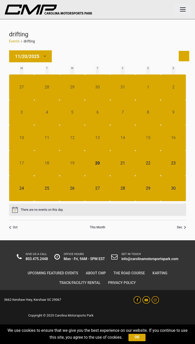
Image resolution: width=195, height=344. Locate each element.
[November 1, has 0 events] (148, 87)
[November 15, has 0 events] (148, 138)
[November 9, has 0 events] (173, 112)
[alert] (97, 210)
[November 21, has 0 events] (123, 163)
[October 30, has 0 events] (97, 87)
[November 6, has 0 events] (97, 112)
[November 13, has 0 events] (97, 138)
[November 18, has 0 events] (47, 163)
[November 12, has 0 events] (72, 138)
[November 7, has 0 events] (123, 112)
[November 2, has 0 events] (173, 87)
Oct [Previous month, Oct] (13, 227)
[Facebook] (137, 300)
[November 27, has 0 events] (97, 188)
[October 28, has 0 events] (47, 87)
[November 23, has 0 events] (173, 163)
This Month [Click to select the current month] (97, 227)
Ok (137, 337)
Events (14, 41)
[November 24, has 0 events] (22, 188)
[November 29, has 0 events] (148, 188)
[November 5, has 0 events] (72, 112)
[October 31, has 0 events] (123, 87)
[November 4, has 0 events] (47, 112)
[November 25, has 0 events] (47, 188)
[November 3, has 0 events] (22, 112)
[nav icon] (183, 9)
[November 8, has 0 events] (148, 112)
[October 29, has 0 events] (72, 87)
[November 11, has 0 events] (47, 138)
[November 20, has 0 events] (97, 163)
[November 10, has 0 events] (22, 138)
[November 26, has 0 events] (72, 188)
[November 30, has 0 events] (173, 188)
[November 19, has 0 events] (72, 163)
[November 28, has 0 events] (123, 188)
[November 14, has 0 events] (123, 138)
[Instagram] (155, 300)
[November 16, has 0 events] (173, 138)
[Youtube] (146, 300)
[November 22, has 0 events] (148, 163)
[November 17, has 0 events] (22, 163)
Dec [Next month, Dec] (181, 227)
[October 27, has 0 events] (22, 87)
